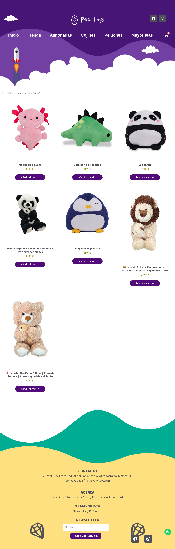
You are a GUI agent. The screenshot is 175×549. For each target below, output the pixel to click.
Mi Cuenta (95, 511)
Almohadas (61, 35)
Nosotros (58, 497)
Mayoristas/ (80, 511)
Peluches (113, 35)
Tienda (34, 35)
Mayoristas (142, 35)
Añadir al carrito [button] (30, 177)
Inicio (13, 35)
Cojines (88, 35)
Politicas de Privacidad (107, 497)
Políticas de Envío (78, 497)
